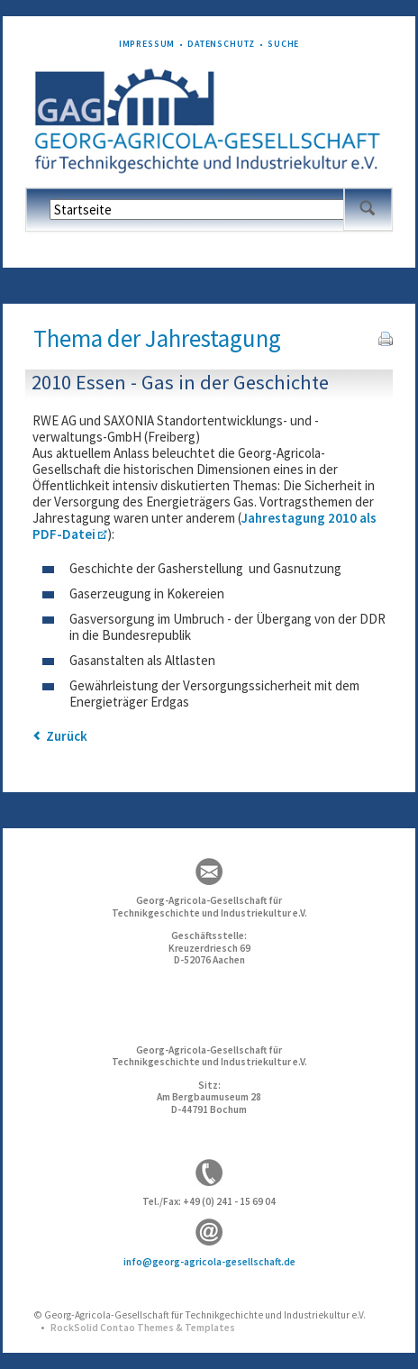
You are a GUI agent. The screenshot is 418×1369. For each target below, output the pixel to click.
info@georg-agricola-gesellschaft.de (209, 1261)
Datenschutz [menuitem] (221, 44)
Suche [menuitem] (283, 44)
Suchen (367, 209)
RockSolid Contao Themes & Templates (142, 1327)
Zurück (66, 735)
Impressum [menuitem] (147, 44)
